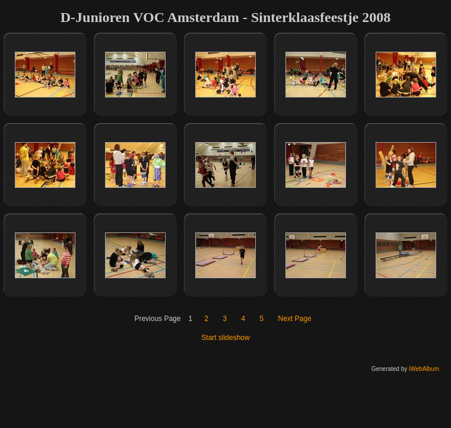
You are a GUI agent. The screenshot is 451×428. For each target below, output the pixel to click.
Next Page (295, 318)
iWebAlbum (424, 369)
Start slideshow (225, 337)
